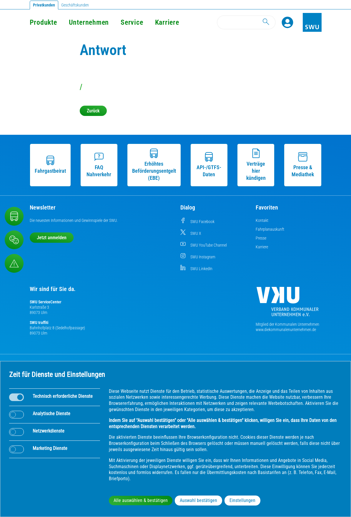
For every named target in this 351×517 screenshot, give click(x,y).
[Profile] (287, 22)
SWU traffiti (39, 322)
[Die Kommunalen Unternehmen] (287, 304)
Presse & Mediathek (303, 164)
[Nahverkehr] (14, 216)
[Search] (246, 22)
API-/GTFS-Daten (209, 164)
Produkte (43, 22)
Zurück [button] (93, 111)
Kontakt (262, 220)
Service (132, 22)
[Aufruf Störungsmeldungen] (14, 263)
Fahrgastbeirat (50, 165)
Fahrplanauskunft (270, 229)
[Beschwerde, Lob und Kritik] (14, 239)
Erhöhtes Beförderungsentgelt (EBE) (154, 165)
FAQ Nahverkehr (98, 164)
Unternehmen (89, 22)
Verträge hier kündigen (256, 165)
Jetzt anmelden (51, 237)
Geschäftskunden (75, 5)
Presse (261, 238)
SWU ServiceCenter (45, 302)
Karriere (167, 22)
